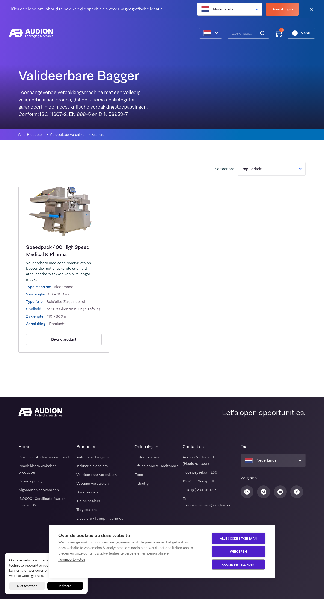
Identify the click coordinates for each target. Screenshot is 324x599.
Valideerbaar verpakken (68, 134)
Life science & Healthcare (156, 465)
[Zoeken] (262, 33)
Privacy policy (30, 481)
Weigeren (238, 551)
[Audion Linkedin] (247, 491)
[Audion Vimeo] (263, 491)
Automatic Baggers (92, 457)
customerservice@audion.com (209, 505)
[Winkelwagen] (278, 33)
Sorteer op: (224, 168)
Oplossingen (146, 446)
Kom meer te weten (71, 559)
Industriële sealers (92, 465)
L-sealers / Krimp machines (99, 518)
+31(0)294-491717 (201, 489)
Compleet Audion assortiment (44, 457)
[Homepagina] (20, 134)
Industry (141, 483)
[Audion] (31, 33)
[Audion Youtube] (280, 491)
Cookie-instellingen (238, 565)
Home (24, 446)
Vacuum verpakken (92, 483)
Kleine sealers (88, 501)
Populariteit (271, 168)
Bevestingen (282, 9)
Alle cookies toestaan (238, 538)
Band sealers (87, 492)
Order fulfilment (148, 457)
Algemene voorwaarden (38, 489)
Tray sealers (86, 509)
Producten (35, 134)
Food (138, 474)
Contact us (193, 446)
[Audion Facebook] (296, 491)
